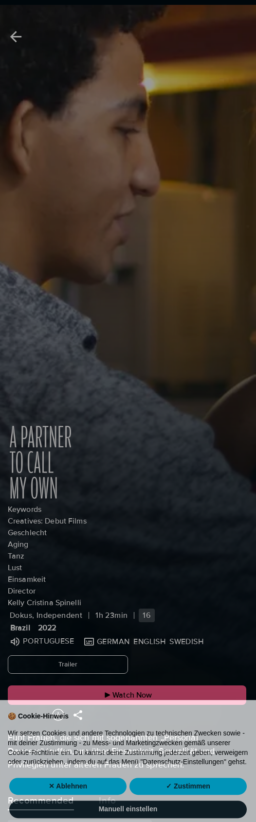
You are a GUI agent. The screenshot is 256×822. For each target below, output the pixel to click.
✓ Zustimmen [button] (188, 802)
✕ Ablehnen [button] (68, 802)
